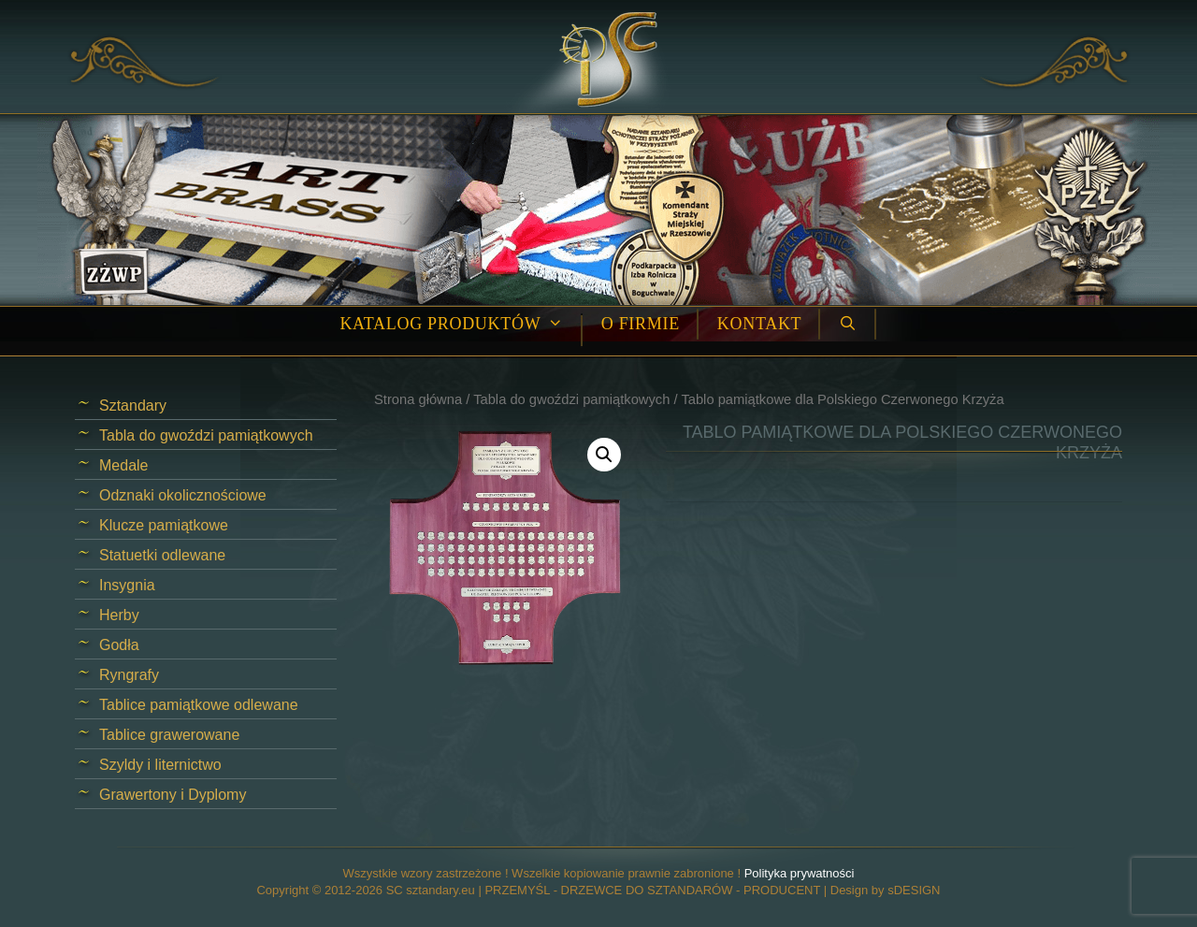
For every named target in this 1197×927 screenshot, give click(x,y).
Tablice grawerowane (169, 735)
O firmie (640, 323)
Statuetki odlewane (162, 555)
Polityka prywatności (799, 873)
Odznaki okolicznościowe (183, 495)
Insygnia (127, 585)
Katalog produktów (460, 324)
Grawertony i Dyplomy (172, 795)
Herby (119, 615)
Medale (123, 465)
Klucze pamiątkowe (163, 525)
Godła (119, 645)
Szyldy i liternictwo (160, 765)
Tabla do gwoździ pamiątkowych (571, 399)
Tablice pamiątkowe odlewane (198, 705)
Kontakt (759, 323)
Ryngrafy (129, 675)
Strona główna (418, 399)
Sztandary (132, 405)
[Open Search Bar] (847, 324)
